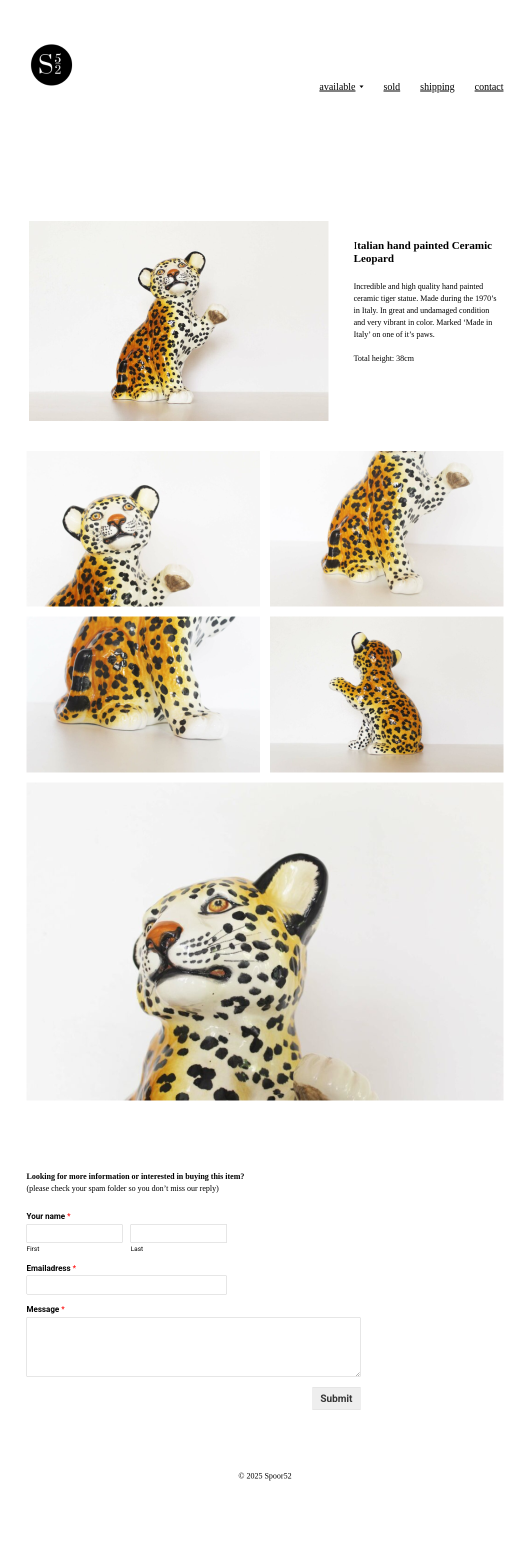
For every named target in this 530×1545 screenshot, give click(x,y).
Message (45, 1309)
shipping (437, 86)
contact (489, 86)
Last (136, 1248)
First (33, 1248)
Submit (336, 1398)
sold (392, 86)
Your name (48, 1216)
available (338, 86)
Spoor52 (278, 1476)
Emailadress (51, 1268)
